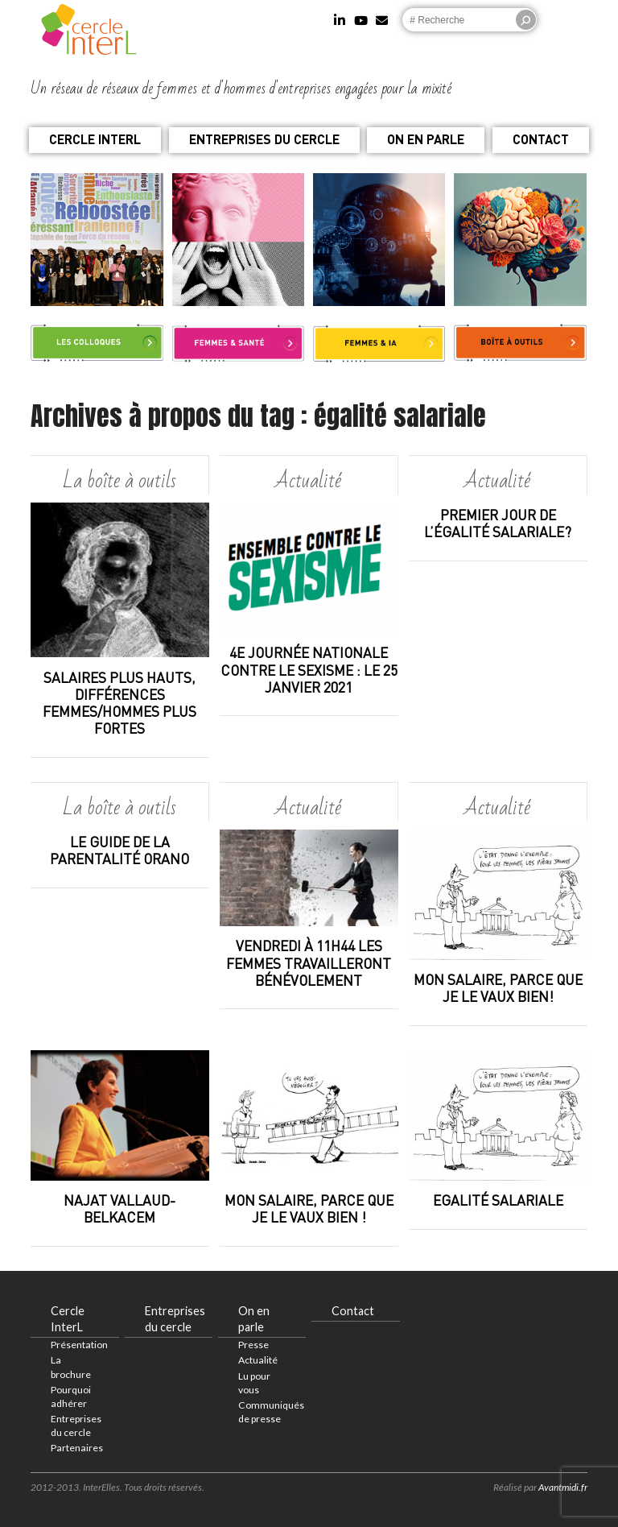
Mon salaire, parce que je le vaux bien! (498, 988)
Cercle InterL (95, 139)
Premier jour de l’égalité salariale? (497, 523)
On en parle (425, 139)
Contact (541, 139)
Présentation (79, 1345)
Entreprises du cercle (264, 139)
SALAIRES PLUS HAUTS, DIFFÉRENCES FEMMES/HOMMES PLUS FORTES (119, 703)
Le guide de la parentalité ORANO (119, 850)
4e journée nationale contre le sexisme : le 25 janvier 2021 (309, 669)
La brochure (71, 1367)
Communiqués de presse (271, 1412)
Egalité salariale (498, 1200)
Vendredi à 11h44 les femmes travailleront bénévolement (308, 962)
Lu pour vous (254, 1383)
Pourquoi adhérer (71, 1396)
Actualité (258, 1360)
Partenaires (77, 1448)
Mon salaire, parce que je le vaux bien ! (309, 1209)
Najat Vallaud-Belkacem (119, 1209)
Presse (253, 1345)
